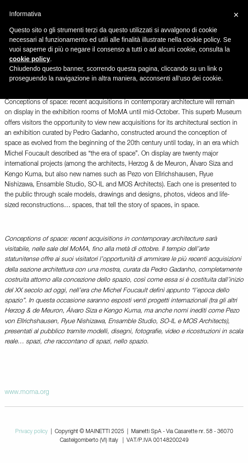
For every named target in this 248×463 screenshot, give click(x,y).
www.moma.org (27, 392)
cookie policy (29, 59)
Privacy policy (31, 431)
